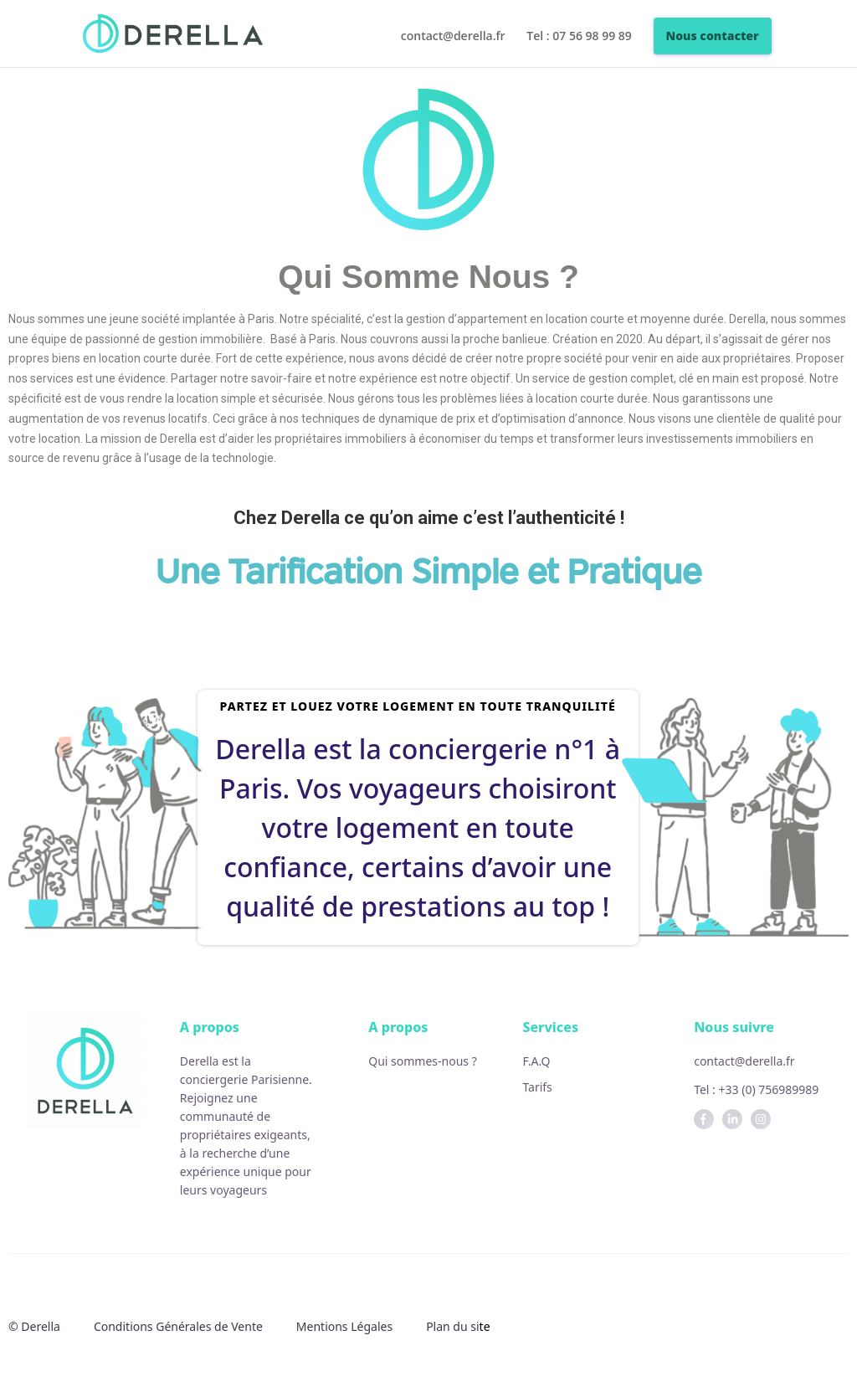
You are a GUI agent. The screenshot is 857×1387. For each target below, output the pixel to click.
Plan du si (452, 1326)
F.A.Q (536, 1061)
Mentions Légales (344, 1326)
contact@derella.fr (453, 37)
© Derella (34, 1326)
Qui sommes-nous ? (422, 1061)
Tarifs (537, 1087)
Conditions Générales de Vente (178, 1326)
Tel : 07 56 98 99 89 (579, 37)
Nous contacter (712, 36)
